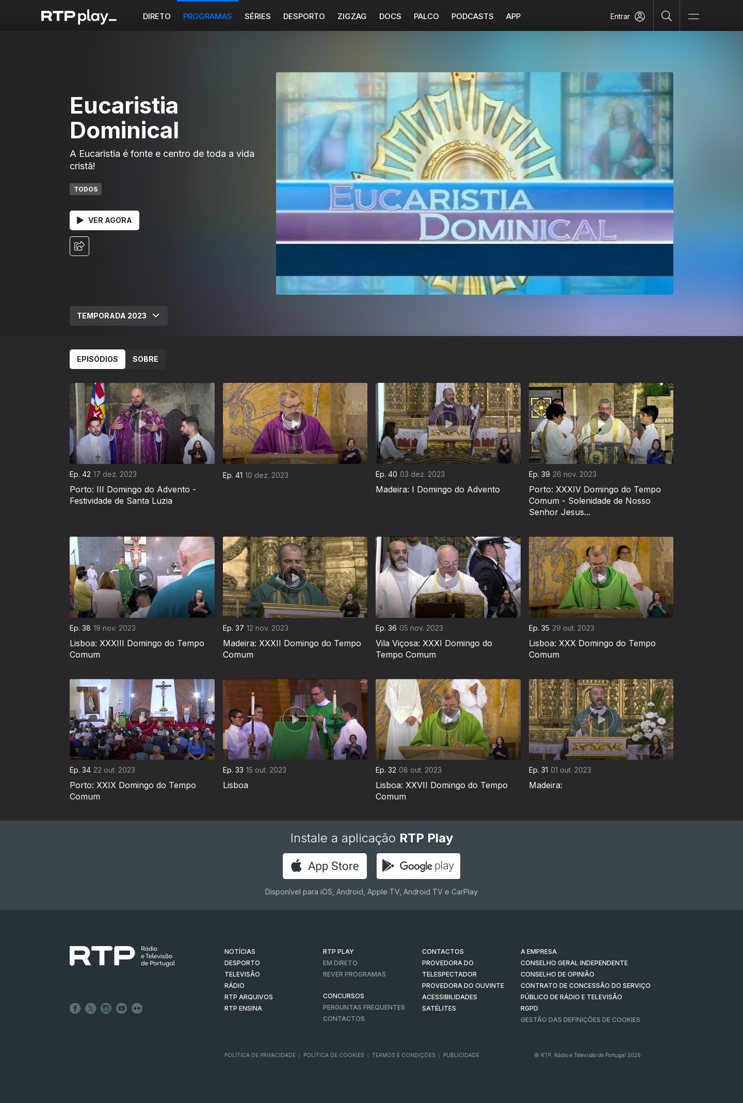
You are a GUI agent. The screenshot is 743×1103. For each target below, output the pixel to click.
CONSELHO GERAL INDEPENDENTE (574, 963)
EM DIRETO (340, 963)
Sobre (145, 359)
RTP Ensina (243, 1008)
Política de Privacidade (260, 1055)
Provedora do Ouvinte (463, 985)
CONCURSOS (343, 996)
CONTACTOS (443, 951)
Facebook (75, 1008)
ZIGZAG (352, 16)
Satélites (439, 1008)
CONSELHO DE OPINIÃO (557, 974)
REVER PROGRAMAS (354, 974)
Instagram (106, 1008)
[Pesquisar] (667, 15)
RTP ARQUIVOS (248, 997)
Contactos (344, 1018)
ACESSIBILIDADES (449, 997)
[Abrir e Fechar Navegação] (693, 17)
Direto (157, 16)
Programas (207, 16)
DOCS (390, 16)
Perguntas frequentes (364, 1007)
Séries (258, 16)
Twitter (90, 1008)
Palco (426, 16)
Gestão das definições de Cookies (580, 1020)
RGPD (529, 1008)
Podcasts (472, 16)
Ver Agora (104, 220)
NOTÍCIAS (239, 951)
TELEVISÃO (242, 974)
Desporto (304, 16)
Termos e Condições (403, 1055)
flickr (137, 1008)
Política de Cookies (333, 1055)
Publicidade (461, 1055)
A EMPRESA (539, 951)
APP (513, 16)
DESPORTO (242, 963)
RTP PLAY (338, 951)
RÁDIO (234, 985)
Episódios (97, 359)
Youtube (121, 1008)
